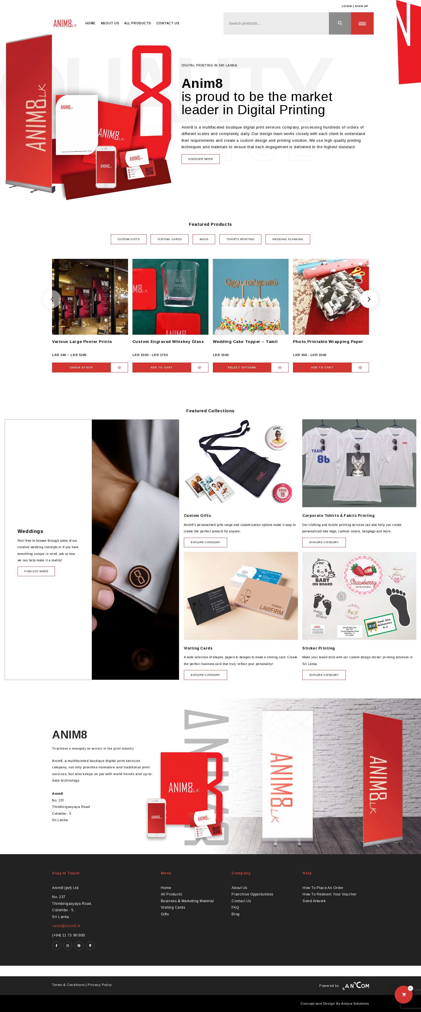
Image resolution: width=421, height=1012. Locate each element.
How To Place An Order (323, 888)
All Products (137, 23)
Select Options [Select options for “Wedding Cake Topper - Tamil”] (242, 367)
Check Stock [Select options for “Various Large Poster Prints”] (81, 367)
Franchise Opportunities (252, 894)
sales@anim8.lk (66, 926)
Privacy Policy (100, 985)
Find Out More (36, 571)
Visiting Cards (173, 907)
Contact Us (167, 23)
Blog (235, 914)
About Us (110, 23)
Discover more (200, 159)
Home (90, 23)
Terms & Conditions (68, 985)
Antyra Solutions (355, 1003)
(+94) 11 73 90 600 (68, 935)
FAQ (235, 907)
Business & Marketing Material (187, 901)
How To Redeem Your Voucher (329, 894)
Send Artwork (314, 901)
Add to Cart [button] (162, 367)
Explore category (205, 542)
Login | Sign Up (355, 6)
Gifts (165, 914)
